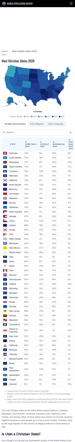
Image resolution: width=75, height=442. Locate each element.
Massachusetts (16, 359)
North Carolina (15, 212)
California (13, 345)
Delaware (13, 198)
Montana (13, 350)
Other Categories (55, 124)
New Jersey (14, 311)
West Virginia (15, 239)
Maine (12, 363)
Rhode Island (15, 252)
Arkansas (13, 153)
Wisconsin (13, 297)
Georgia (12, 216)
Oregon (12, 379)
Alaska (12, 341)
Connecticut (14, 324)
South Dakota (15, 157)
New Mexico (14, 248)
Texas (11, 221)
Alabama (13, 180)
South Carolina (15, 166)
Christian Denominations (15, 124)
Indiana (12, 225)
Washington (14, 375)
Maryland (13, 320)
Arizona (12, 315)
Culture (4, 51)
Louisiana (13, 171)
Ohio (11, 234)
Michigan (13, 293)
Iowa (11, 270)
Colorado (13, 354)
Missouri (13, 275)
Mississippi (14, 162)
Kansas (12, 203)
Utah (11, 257)
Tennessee (14, 194)
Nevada (12, 306)
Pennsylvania (15, 279)
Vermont (13, 384)
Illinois (11, 266)
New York (13, 336)
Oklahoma (13, 207)
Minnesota (13, 243)
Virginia (12, 284)
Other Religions (37, 124)
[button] (71, 3)
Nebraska (13, 175)
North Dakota (15, 184)
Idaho (11, 261)
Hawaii (12, 302)
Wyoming (13, 288)
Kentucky (13, 189)
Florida (12, 230)
